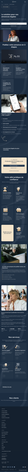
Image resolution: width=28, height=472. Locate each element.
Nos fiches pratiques (5, 432)
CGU (15, 469)
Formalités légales (14, 6)
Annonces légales (6, 350)
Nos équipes (4, 425)
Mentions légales (11, 469)
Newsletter (3, 447)
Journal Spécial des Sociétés (6, 451)
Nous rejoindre (4, 427)
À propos (3, 422)
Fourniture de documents (7, 11)
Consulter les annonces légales (6, 28)
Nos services (6, 4)
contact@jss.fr (4, 458)
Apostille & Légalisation (20, 350)
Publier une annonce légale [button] (14, 23)
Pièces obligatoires (5, 433)
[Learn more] (17, 358)
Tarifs (2, 445)
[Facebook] (10, 467)
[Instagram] (12, 467)
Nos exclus (3, 437)
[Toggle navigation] (2, 2)
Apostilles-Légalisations (5, 414)
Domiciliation (5, 368)
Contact (3, 448)
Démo (3, 443)
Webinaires (3, 435)
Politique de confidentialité (4, 469)
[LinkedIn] (8, 467)
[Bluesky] (14, 467)
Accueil (2, 4)
